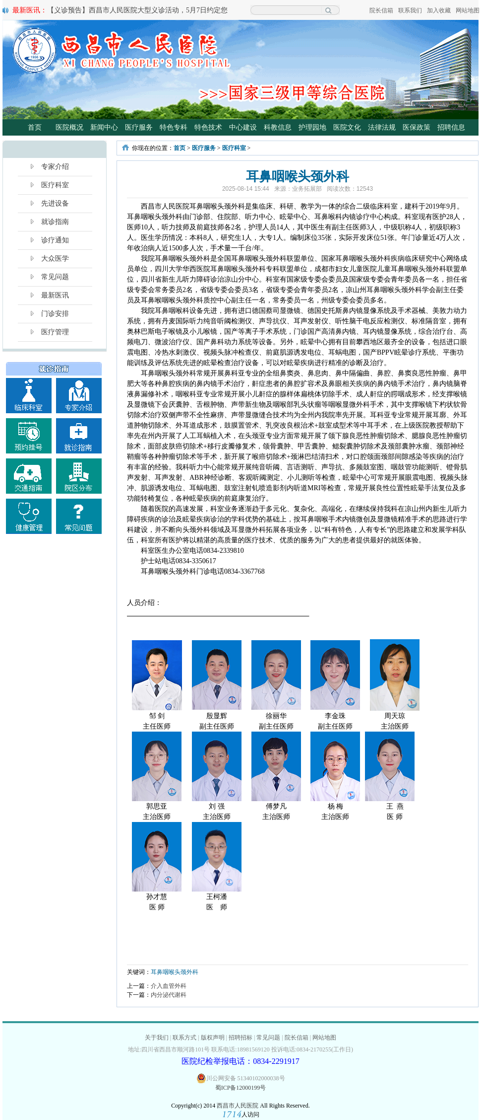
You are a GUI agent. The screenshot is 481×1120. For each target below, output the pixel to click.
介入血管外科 (168, 985)
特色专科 (173, 127)
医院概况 (69, 127)
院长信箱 (381, 10)
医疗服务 (139, 127)
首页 (35, 127)
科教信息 (278, 127)
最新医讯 (55, 295)
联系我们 (410, 10)
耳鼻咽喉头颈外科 (174, 972)
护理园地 (312, 127)
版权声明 (213, 1037)
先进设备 (55, 203)
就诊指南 (55, 221)
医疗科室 (55, 185)
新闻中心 (104, 127)
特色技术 (208, 127)
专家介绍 (55, 166)
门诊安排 (55, 313)
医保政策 (416, 127)
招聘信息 (451, 127)
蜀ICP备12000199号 (240, 1087)
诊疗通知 (55, 240)
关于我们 (157, 1037)
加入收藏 (439, 10)
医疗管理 (55, 332)
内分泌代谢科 (168, 994)
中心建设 (243, 127)
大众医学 (55, 258)
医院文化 (347, 127)
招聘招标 (240, 1037)
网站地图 (468, 10)
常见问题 (55, 277)
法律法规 (382, 127)
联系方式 (184, 1037)
